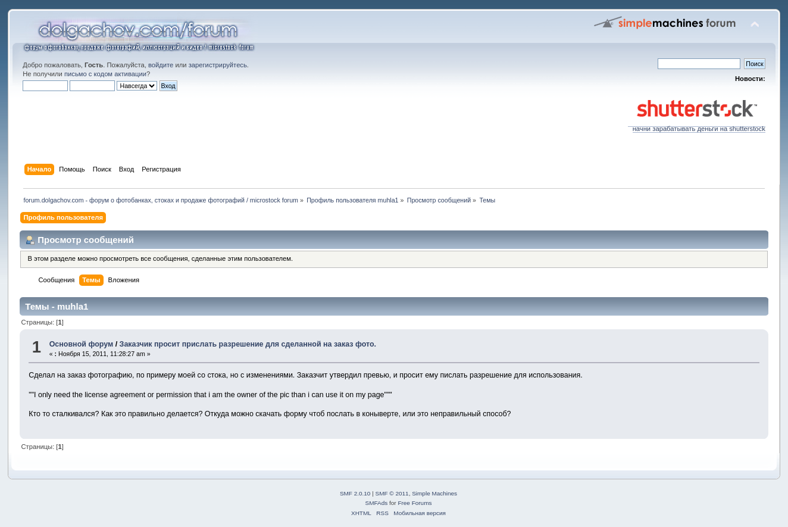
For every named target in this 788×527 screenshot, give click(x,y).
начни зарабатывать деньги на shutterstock (696, 125)
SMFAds (376, 503)
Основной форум (81, 344)
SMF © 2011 (392, 493)
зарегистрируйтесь (218, 64)
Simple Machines (434, 493)
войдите (160, 64)
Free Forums (414, 503)
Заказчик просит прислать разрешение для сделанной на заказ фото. (248, 344)
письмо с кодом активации (105, 73)
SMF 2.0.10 (355, 493)
